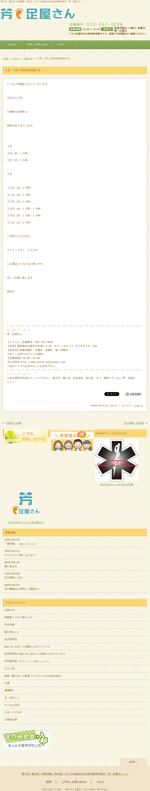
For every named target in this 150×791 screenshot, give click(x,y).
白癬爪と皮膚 (13, 422)
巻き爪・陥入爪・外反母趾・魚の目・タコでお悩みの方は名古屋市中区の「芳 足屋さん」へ (75, 772)
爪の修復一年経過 (134, 422)
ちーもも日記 (12, 703)
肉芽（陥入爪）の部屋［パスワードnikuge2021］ (33, 674)
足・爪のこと (12, 696)
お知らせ (28, 57)
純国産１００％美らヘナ (18, 616)
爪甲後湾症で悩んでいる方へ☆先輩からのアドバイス (34, 652)
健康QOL (9, 689)
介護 (7, 682)
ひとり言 (9, 667)
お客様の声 (10, 718)
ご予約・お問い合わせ (36, 46)
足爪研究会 (10, 638)
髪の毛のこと (12, 630)
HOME (12, 44)
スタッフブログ (13, 711)
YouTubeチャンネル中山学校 (116, 481)
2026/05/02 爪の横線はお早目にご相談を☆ (22, 585)
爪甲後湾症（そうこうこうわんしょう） (27, 660)
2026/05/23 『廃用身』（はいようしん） (21, 540)
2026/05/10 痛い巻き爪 (12, 563)
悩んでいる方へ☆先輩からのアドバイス (27, 645)
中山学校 (10, 623)
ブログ (60, 44)
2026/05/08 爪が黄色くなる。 (14, 574)
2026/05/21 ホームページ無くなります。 (21, 551)
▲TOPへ (133, 760)
